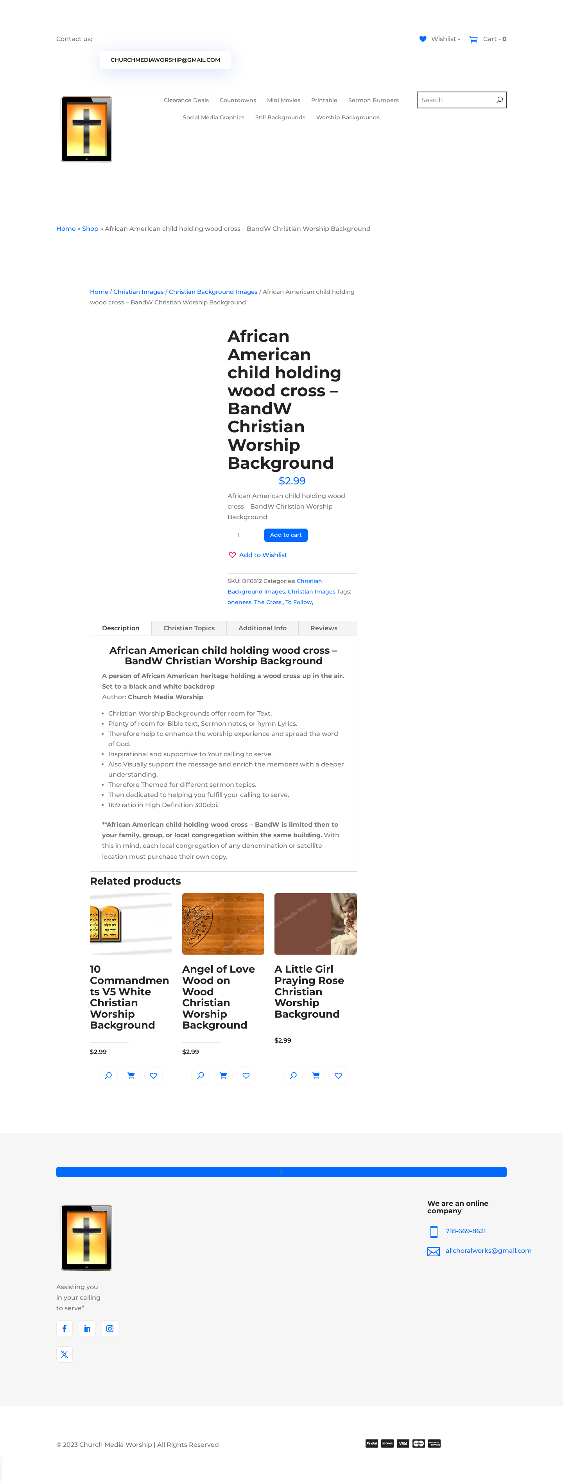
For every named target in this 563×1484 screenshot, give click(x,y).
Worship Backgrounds (348, 117)
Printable (324, 100)
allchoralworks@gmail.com (489, 1250)
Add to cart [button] (131, 1075)
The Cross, (268, 602)
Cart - (494, 39)
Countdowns (238, 100)
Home (66, 228)
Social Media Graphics (213, 117)
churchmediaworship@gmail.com (165, 59)
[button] (257, 555)
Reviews (323, 628)
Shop (90, 228)
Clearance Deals (186, 100)
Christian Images (138, 291)
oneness (239, 602)
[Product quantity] (241, 535)
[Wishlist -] (440, 39)
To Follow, (299, 602)
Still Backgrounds (280, 117)
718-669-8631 (471, 1231)
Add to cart (286, 534)
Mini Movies (283, 100)
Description (121, 628)
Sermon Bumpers (373, 100)
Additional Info (262, 628)
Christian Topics (189, 628)
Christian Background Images (213, 291)
